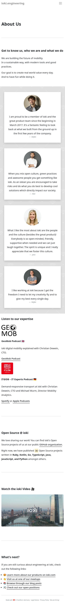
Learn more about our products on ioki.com (31, 574)
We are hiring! (54, 600)
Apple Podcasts (21, 401)
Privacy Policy (44, 600)
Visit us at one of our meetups (23, 579)
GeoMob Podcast (10, 358)
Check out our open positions (23, 587)
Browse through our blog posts (24, 583)
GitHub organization (50, 444)
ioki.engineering (12, 3)
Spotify (5, 401)
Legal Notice (35, 600)
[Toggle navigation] (60, 3)
